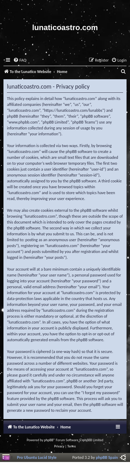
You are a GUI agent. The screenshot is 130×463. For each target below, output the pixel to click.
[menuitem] (19, 60)
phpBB (48, 440)
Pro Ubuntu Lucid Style (37, 457)
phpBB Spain (107, 457)
